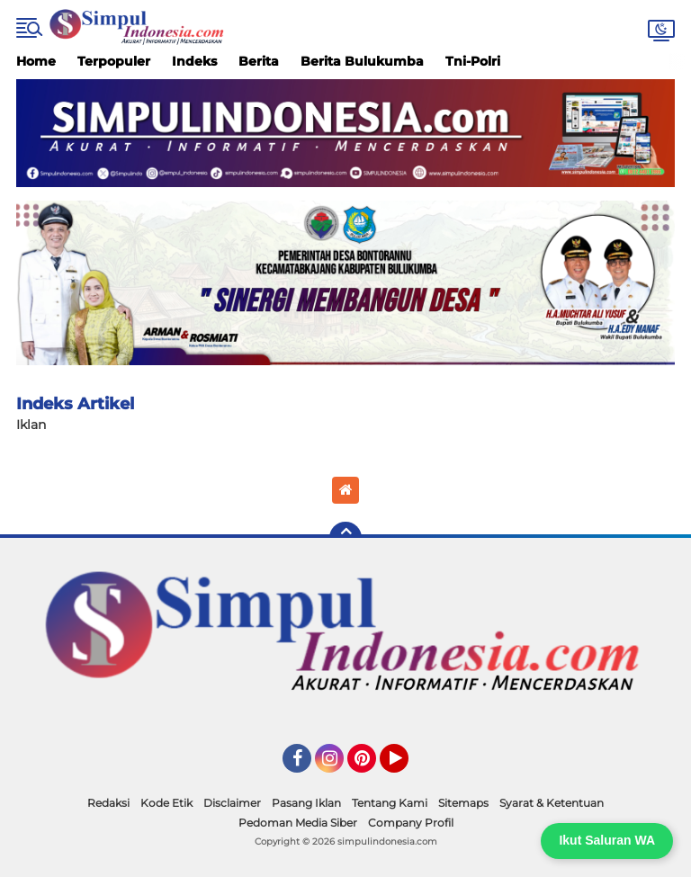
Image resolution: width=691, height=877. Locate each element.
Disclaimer (232, 803)
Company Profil (410, 822)
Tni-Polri (472, 61)
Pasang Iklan (306, 803)
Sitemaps (463, 803)
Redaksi (108, 803)
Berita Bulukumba (362, 61)
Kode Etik (166, 803)
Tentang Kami (389, 803)
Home (36, 61)
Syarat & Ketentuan (551, 803)
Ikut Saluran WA (607, 840)
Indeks (194, 61)
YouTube (407, 766)
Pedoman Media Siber (297, 822)
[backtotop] (345, 538)
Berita (258, 61)
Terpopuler (113, 61)
